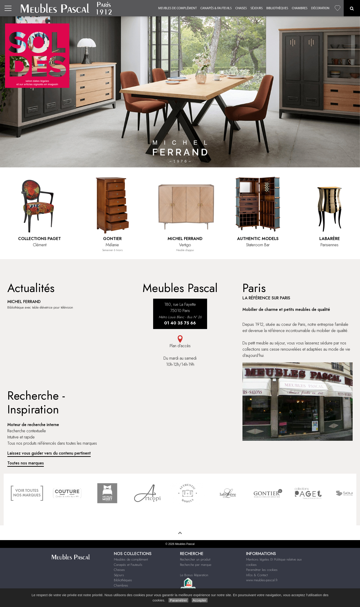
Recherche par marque (195, 564)
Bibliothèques (277, 8)
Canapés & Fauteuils (216, 8)
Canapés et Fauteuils (128, 564)
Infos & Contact (257, 575)
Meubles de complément (177, 8)
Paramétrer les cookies (262, 569)
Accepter (199, 600)
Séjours (256, 8)
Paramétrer (178, 600)
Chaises (241, 8)
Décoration (320, 8)
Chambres (299, 8)
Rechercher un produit (195, 559)
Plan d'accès (180, 342)
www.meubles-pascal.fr (262, 580)
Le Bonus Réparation (194, 575)
